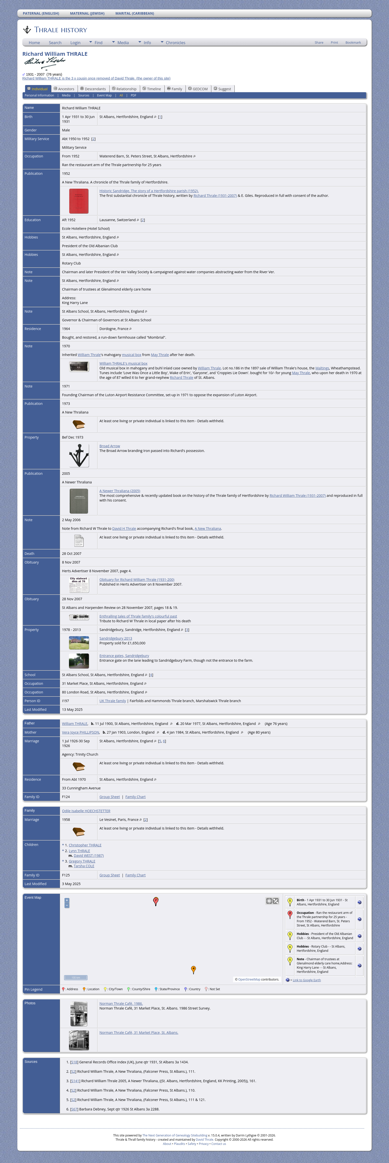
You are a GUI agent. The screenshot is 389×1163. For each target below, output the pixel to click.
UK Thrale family (112, 700)
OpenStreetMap (249, 979)
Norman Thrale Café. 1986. (121, 1003)
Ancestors (64, 89)
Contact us (218, 1144)
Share (319, 42)
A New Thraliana (208, 528)
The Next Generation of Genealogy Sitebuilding (174, 1135)
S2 (73, 1071)
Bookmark (353, 42)
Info (147, 42)
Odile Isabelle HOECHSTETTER (86, 810)
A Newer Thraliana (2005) (119, 490)
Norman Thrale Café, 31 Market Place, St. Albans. (138, 1032)
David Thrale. (204, 1139)
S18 (74, 1062)
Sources (83, 95)
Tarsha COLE (84, 866)
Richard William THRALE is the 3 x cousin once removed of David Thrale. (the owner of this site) (96, 78)
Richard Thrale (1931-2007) (215, 195)
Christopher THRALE (85, 845)
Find (98, 42)
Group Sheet (109, 796)
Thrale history (60, 29)
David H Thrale (124, 528)
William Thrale (89, 354)
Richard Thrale (181, 377)
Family (174, 89)
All (121, 95)
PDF (133, 95)
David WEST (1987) (89, 855)
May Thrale (160, 354)
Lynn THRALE (79, 850)
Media (123, 42)
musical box (131, 354)
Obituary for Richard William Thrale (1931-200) (136, 579)
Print (334, 42)
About (167, 1144)
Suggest (222, 89)
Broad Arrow (109, 446)
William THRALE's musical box (123, 363)
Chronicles (175, 42)
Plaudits (179, 1144)
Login (75, 42)
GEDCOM (198, 89)
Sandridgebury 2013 (115, 638)
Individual (37, 89)
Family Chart (135, 796)
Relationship (124, 89)
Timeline (152, 89)
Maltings (322, 368)
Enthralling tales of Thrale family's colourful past (138, 616)
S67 (74, 1109)
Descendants (93, 89)
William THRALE (74, 723)
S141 (75, 1080)
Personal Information (39, 95)
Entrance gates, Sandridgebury (124, 655)
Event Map (104, 95)
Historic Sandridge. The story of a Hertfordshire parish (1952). (149, 190)
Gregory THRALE (82, 861)
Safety (192, 1144)
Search (55, 42)
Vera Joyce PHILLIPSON (80, 732)
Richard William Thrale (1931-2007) (298, 495)
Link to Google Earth (307, 980)
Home (34, 42)
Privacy (204, 1144)
